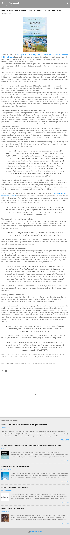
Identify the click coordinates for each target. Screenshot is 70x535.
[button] (67, 10)
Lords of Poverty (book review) (12, 508)
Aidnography (14, 3)
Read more (65, 440)
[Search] (67, 3)
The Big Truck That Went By (26, 55)
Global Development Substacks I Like (14, 487)
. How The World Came (44, 55)
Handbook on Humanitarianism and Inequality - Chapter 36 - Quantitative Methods (31, 445)
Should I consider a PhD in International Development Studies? (24, 425)
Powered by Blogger (35, 531)
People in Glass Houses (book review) (15, 466)
